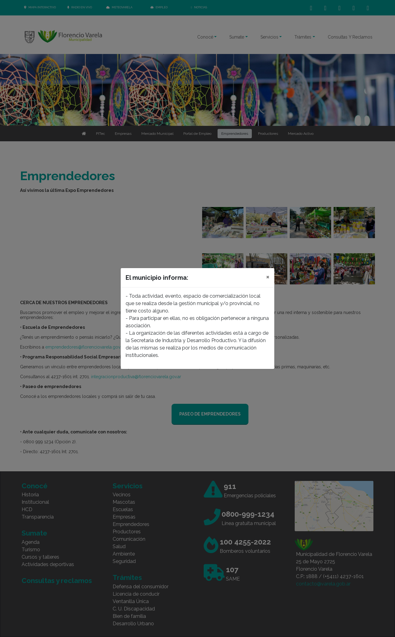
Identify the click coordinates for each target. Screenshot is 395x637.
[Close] (267, 276)
